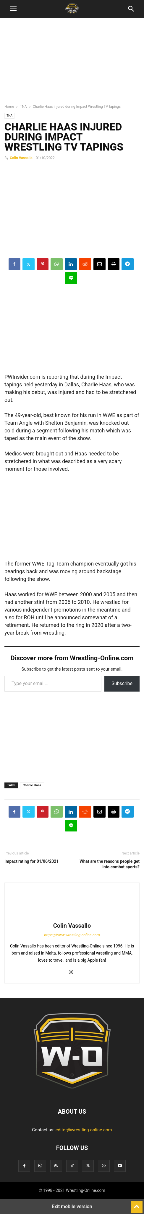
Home (9, 106)
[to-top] (137, 1204)
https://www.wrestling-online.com (72, 935)
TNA (23, 106)
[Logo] (72, 1093)
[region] (72, 63)
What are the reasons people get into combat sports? (110, 864)
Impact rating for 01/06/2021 (31, 861)
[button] (13, 9)
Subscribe (121, 683)
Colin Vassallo (21, 158)
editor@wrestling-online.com (84, 1130)
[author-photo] (72, 917)
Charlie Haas (32, 785)
